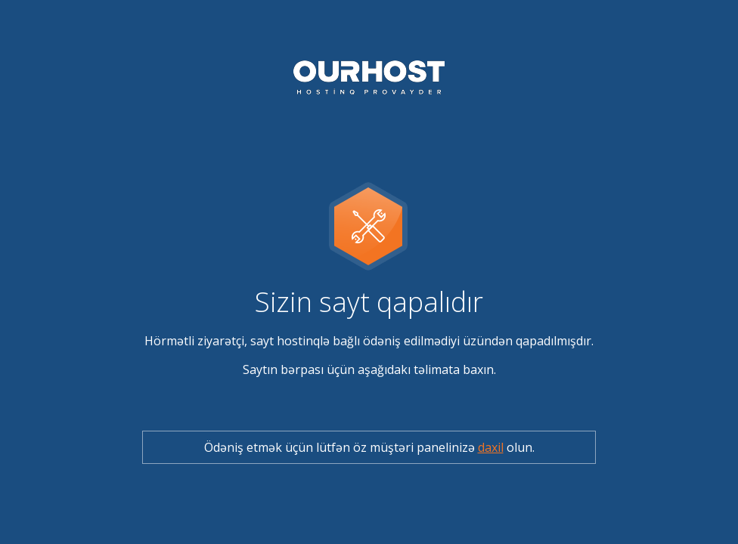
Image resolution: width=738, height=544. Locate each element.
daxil (491, 447)
